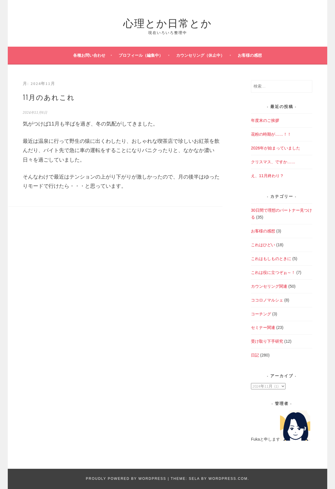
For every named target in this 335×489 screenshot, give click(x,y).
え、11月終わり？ (267, 175)
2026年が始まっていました (275, 148)
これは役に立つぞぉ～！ (273, 272)
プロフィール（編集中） (141, 55)
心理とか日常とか (167, 22)
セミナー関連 (263, 327)
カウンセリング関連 (269, 286)
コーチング (261, 314)
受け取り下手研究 (267, 341)
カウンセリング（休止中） (200, 55)
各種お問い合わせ (89, 55)
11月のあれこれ (49, 97)
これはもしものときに (271, 258)
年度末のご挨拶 (265, 120)
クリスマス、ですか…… (273, 162)
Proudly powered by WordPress (126, 479)
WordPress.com (228, 479)
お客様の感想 (250, 55)
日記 (255, 355)
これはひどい (263, 244)
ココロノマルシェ (267, 300)
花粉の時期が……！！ (271, 134)
